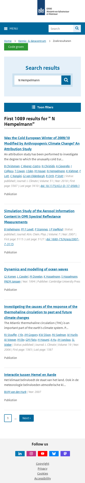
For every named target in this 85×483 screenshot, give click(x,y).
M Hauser (39, 171)
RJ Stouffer (10, 335)
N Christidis (48, 166)
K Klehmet (72, 171)
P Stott (59, 176)
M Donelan (36, 276)
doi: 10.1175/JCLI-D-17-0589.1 (60, 186)
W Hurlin (72, 335)
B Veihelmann (12, 229)
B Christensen (12, 166)
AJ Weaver (10, 340)
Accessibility (42, 478)
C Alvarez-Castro (30, 166)
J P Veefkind (56, 229)
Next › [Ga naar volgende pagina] (26, 418)
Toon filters (45, 107)
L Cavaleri (22, 276)
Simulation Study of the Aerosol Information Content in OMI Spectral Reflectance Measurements (39, 216)
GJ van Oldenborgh (34, 176)
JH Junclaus (64, 340)
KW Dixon (45, 335)
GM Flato (31, 340)
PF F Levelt (27, 229)
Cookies (42, 473)
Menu (13, 28)
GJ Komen (10, 276)
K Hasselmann (52, 276)
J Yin (20, 335)
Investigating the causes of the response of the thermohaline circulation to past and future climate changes (40, 312)
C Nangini (16, 176)
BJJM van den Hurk (15, 392)
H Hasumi (43, 340)
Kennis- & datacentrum (32, 41)
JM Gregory (30, 335)
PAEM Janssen (12, 281)
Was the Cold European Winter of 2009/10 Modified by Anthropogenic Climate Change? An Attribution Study (42, 143)
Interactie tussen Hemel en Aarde (30, 374)
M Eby (20, 340)
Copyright (42, 464)
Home (8, 41)
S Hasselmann (69, 276)
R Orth (50, 176)
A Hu (53, 340)
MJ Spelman (59, 335)
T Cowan (20, 171)
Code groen (16, 47)
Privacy (42, 468)
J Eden (29, 171)
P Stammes (41, 229)
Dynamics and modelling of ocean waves (36, 269)
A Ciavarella (63, 166)
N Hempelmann (56, 171)
